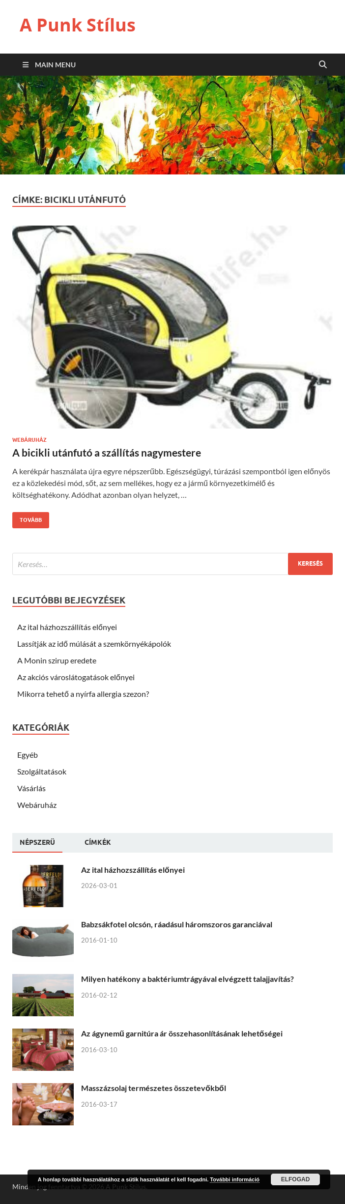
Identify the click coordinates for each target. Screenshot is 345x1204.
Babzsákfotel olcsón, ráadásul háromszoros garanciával (176, 924)
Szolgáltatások (41, 771)
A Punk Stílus (78, 25)
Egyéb (27, 754)
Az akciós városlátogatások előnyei (76, 677)
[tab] (37, 843)
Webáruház (29, 439)
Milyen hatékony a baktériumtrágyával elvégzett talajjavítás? (187, 978)
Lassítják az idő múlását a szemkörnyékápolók (94, 643)
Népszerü (37, 842)
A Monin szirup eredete (56, 660)
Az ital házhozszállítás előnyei (67, 626)
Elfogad (295, 1179)
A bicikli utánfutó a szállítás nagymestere (106, 452)
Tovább (27, 517)
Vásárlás (31, 788)
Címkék (98, 842)
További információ (234, 1179)
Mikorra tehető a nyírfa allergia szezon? (83, 693)
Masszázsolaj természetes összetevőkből (153, 1087)
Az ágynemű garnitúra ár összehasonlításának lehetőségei (182, 1033)
